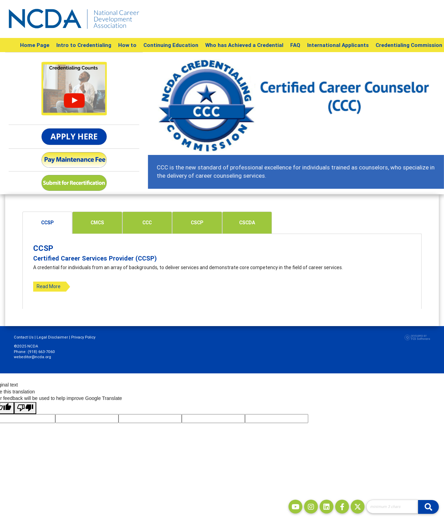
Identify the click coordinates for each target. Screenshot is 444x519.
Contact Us (24, 337)
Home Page (34, 45)
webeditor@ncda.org (32, 356)
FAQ (295, 45)
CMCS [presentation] (97, 222)
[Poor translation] (25, 408)
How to (127, 45)
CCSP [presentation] (47, 222)
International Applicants (338, 45)
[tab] (47, 223)
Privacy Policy (83, 337)
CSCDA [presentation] (247, 222)
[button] (170, 120)
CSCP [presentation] (197, 222)
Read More (48, 286)
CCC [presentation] (147, 222)
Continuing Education (170, 45)
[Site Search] (392, 506)
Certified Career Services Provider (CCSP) (95, 258)
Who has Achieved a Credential (244, 45)
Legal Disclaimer (52, 337)
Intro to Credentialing (83, 45)
